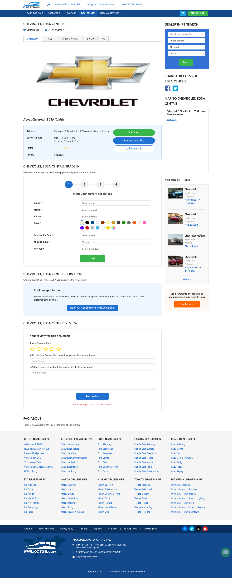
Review (90, 38)
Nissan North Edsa (107, 507)
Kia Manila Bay (31, 498)
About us (28, 528)
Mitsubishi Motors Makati (183, 493)
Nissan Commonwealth (109, 493)
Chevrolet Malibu (195, 235)
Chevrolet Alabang (70, 444)
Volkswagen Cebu (33, 462)
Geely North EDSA (33, 444)
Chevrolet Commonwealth (74, 457)
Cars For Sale (35, 13)
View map (172, 119)
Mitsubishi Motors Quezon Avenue (188, 507)
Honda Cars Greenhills (145, 453)
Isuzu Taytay (177, 471)
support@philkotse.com (87, 556)
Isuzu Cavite (177, 448)
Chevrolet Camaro (190, 257)
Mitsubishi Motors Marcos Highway (188, 498)
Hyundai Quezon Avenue (36, 448)
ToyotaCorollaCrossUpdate (101, 4)
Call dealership (134, 148)
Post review (92, 396)
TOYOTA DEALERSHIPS (147, 479)
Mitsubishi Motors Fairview (184, 489)
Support (98, 528)
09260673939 (106, 552)
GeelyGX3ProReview (133, 4)
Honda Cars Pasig (143, 466)
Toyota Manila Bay (143, 507)
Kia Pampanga (31, 507)
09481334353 (82, 552)
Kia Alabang (30, 484)
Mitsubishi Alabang (180, 484)
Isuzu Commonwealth (182, 457)
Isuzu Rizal (176, 466)
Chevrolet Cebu (69, 453)
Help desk (112, 528)
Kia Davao (29, 489)
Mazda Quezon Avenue (72, 511)
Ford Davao (103, 471)
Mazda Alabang (69, 484)
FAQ (103, 38)
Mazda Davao (67, 493)
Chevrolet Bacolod (70, 448)
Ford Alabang (104, 444)
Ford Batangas (105, 453)
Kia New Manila (31, 502)
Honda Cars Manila (143, 462)
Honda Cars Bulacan (144, 448)
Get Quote (134, 132)
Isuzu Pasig (176, 462)
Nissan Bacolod (105, 484)
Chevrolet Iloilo (68, 462)
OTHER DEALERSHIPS (36, 439)
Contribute (186, 304)
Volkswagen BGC (32, 457)
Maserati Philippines (34, 453)
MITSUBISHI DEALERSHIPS (186, 479)
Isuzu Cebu (176, 453)
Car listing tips (150, 528)
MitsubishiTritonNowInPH (68, 4)
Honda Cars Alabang (144, 444)
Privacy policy (66, 528)
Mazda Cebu (67, 489)
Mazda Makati (68, 502)
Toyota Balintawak (143, 489)
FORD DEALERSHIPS (109, 439)
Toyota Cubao (141, 498)
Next (92, 258)
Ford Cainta (103, 457)
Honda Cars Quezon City (146, 471)
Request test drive (133, 140)
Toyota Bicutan (141, 493)
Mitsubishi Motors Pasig (182, 502)
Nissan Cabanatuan (107, 489)
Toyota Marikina (142, 511)
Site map (83, 528)
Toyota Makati (141, 502)
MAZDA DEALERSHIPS (74, 479)
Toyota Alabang (142, 484)
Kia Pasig (28, 511)
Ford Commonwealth (108, 466)
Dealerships (88, 13)
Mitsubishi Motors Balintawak (185, 511)
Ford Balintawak (106, 448)
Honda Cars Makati (143, 457)
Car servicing (70, 38)
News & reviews (109, 13)
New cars (70, 13)
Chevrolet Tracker (190, 189)
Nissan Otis (103, 511)
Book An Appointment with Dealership (92, 307)
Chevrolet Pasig (68, 471)
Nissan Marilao (105, 502)
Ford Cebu (103, 462)
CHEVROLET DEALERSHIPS (76, 439)
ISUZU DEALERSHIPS (183, 439)
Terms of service (46, 528)
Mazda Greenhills (69, 498)
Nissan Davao (104, 498)
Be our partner (130, 528)
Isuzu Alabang (178, 444)
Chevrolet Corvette (190, 214)
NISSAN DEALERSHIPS (111, 479)
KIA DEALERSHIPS (35, 479)
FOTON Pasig (30, 471)
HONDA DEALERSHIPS (147, 439)
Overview (32, 38)
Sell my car (198, 13)
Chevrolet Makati (69, 466)
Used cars (54, 13)
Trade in (50, 38)
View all (187, 278)
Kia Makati (29, 493)
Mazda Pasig (67, 507)
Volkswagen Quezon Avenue (38, 466)
